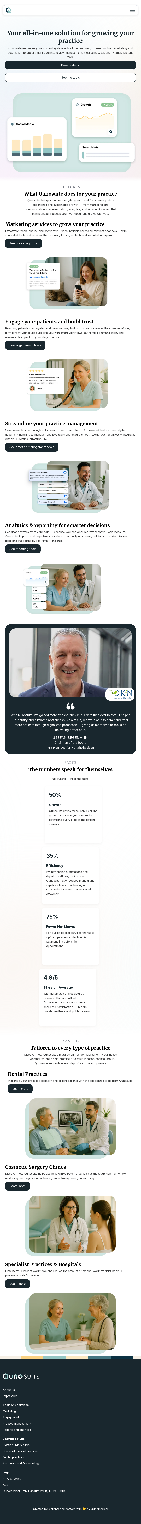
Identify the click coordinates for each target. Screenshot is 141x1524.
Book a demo (70, 65)
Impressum (10, 1396)
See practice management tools (31, 447)
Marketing (9, 1411)
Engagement (11, 1417)
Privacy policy (12, 1478)
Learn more (20, 1088)
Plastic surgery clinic (16, 1445)
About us (9, 1390)
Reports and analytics (17, 1429)
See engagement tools (25, 345)
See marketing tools (23, 243)
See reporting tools (22, 549)
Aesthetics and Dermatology (21, 1463)
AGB (6, 1484)
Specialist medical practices (20, 1451)
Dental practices (13, 1457)
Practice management (17, 1423)
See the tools (70, 77)
